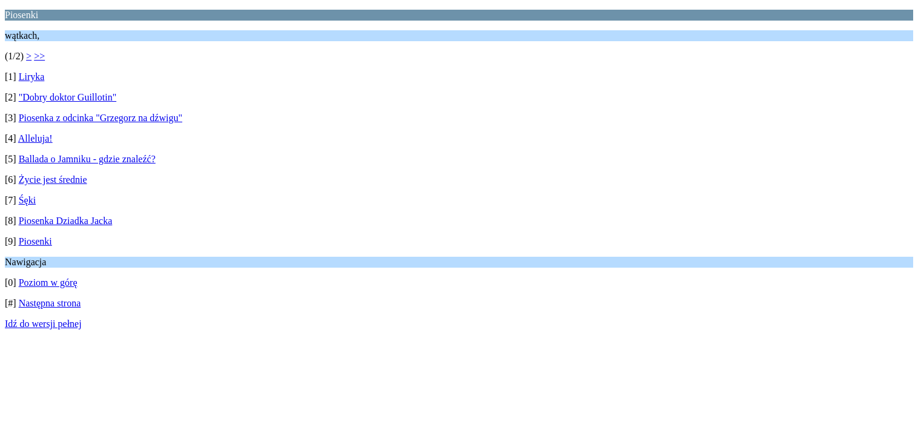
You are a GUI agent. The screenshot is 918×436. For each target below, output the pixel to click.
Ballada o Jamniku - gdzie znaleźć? (87, 159)
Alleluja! (35, 138)
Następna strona (50, 303)
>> (39, 56)
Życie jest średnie (53, 179)
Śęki (27, 200)
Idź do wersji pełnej (43, 324)
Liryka (32, 76)
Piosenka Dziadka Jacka (66, 221)
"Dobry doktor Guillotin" (68, 97)
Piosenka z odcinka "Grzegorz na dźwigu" (100, 118)
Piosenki (35, 241)
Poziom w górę (48, 282)
